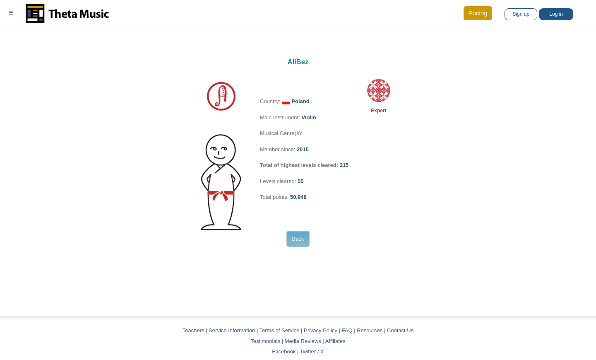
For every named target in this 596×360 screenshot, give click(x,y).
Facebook (284, 351)
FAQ (347, 330)
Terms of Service (280, 330)
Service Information (232, 330)
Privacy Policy (320, 330)
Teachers (194, 330)
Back (298, 239)
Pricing (478, 13)
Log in (556, 14)
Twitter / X (312, 351)
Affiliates (335, 341)
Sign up (520, 14)
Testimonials (265, 341)
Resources (369, 330)
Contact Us (400, 330)
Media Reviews (303, 341)
